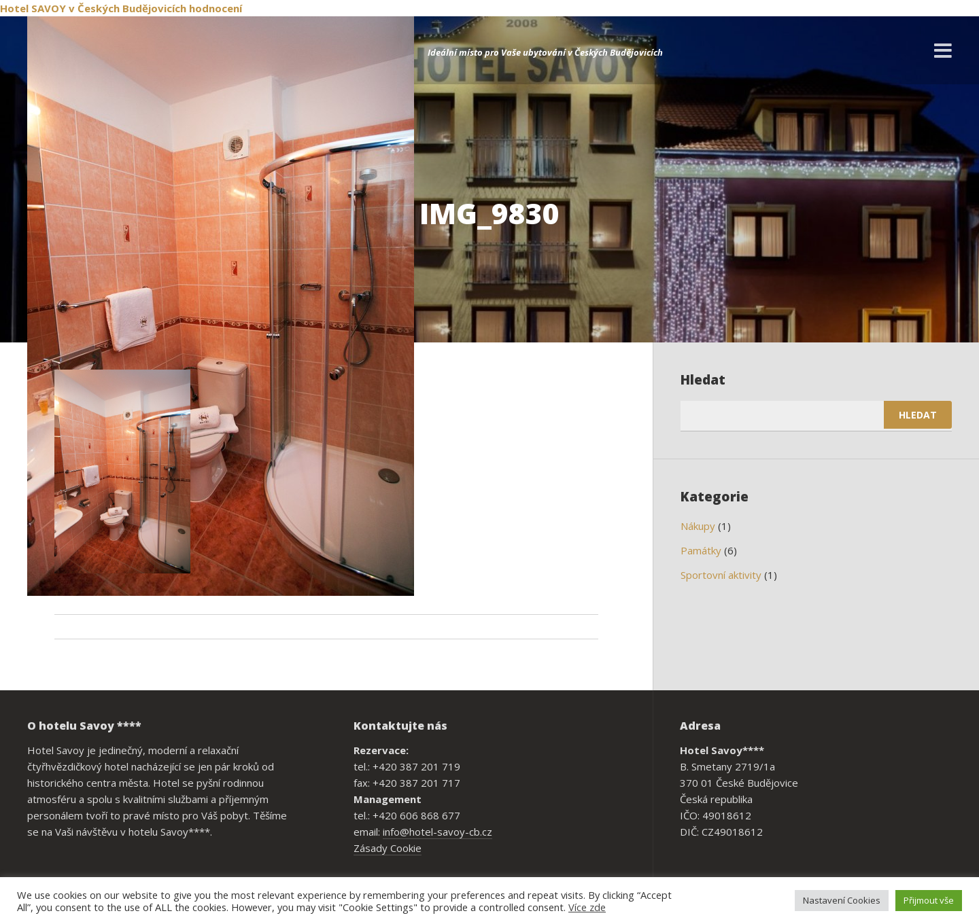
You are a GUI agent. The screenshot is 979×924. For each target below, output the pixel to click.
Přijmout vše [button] (929, 900)
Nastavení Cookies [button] (841, 900)
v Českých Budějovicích (127, 8)
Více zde (587, 907)
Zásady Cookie (388, 848)
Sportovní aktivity (721, 575)
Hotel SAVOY (33, 8)
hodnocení (215, 8)
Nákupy (698, 526)
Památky (701, 550)
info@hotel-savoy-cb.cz (437, 831)
